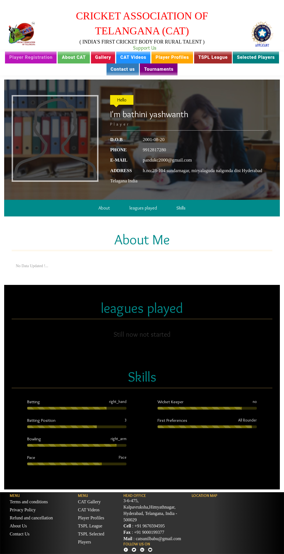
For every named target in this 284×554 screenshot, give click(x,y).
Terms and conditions (29, 501)
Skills (181, 208)
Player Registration (30, 57)
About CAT (74, 57)
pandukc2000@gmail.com (167, 160)
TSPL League (213, 57)
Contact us (123, 69)
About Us (18, 526)
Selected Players (256, 57)
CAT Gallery (89, 501)
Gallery (103, 57)
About (104, 208)
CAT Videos (133, 57)
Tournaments (158, 69)
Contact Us (20, 534)
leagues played (143, 208)
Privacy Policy (23, 509)
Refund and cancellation (31, 517)
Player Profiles (172, 57)
